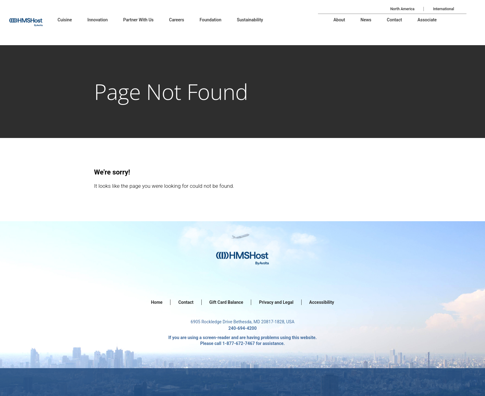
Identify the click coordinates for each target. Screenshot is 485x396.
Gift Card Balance (226, 302)
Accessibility (321, 302)
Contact (185, 302)
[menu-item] (65, 19)
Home (156, 302)
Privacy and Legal (276, 302)
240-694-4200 (242, 328)
